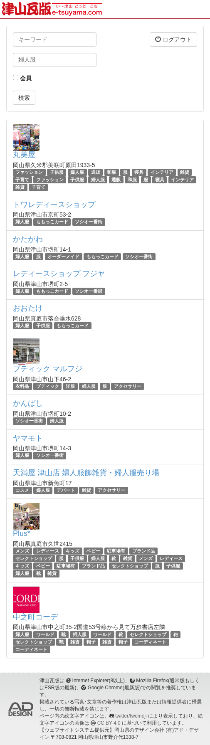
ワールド (45, 634)
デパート (66, 490)
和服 (111, 172)
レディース (47, 550)
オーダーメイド (63, 256)
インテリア (162, 172)
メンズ (22, 550)
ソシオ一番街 (88, 222)
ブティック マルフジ (47, 369)
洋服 (70, 386)
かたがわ (28, 239)
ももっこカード (52, 222)
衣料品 (22, 386)
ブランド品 (143, 550)
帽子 (91, 641)
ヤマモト (28, 438)
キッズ (72, 550)
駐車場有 (116, 550)
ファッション (29, 172)
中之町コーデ (35, 617)
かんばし (28, 403)
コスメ (22, 490)
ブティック (47, 386)
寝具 (138, 172)
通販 (95, 172)
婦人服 (77, 172)
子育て (22, 179)
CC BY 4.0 (109, 723)
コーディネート (150, 641)
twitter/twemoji (130, 716)
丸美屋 (24, 154)
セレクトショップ (33, 558)
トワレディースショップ (54, 204)
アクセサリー (127, 386)
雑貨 (184, 172)
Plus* (21, 533)
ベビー (93, 550)
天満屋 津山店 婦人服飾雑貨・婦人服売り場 (86, 473)
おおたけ (28, 308)
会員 (22, 78)
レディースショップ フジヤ (59, 273)
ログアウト (173, 39)
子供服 (57, 172)
